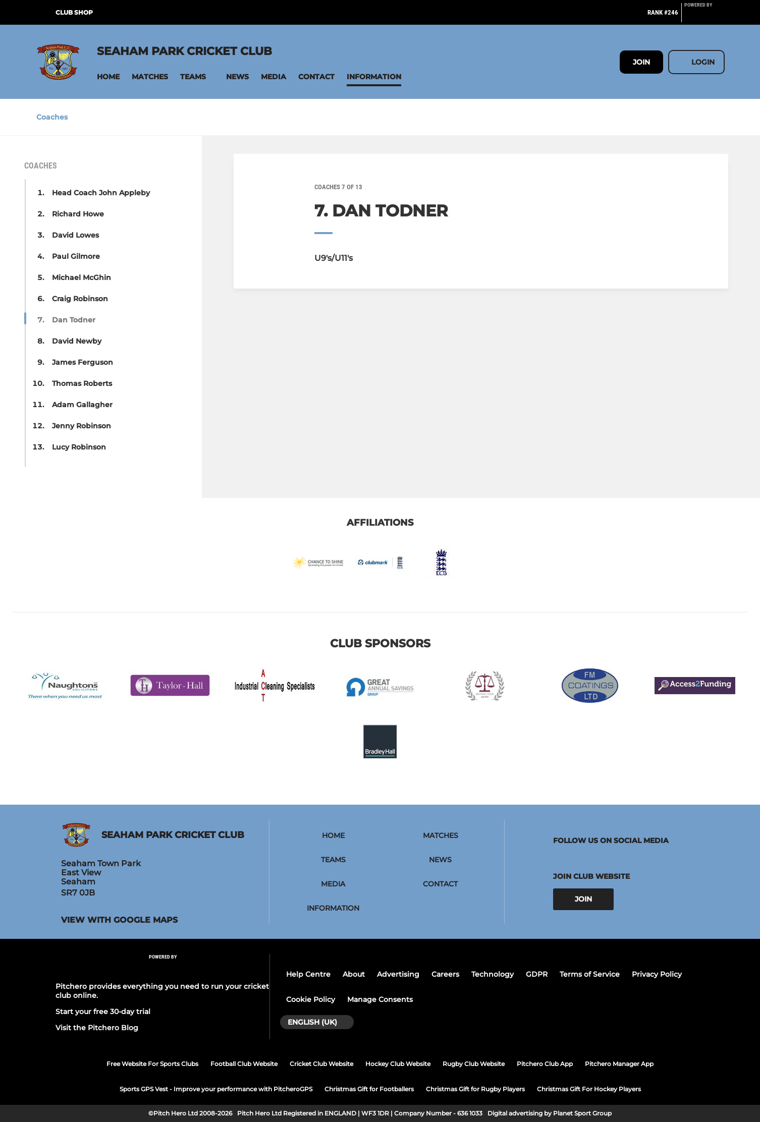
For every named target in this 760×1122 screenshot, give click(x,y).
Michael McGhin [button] (81, 277)
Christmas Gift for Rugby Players (475, 1089)
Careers (445, 974)
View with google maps (119, 920)
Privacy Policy (657, 974)
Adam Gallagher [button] (82, 404)
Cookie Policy (310, 999)
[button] (108, 77)
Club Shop (74, 12)
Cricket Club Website (321, 1064)
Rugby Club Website (474, 1064)
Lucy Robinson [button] (79, 447)
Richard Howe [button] (78, 213)
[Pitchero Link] (704, 17)
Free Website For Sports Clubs (152, 1064)
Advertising (398, 974)
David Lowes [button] (75, 235)
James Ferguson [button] (82, 362)
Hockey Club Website (397, 1064)
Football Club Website (244, 1064)
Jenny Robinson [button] (81, 425)
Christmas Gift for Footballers (369, 1089)
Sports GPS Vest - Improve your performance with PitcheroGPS (216, 1089)
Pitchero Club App (545, 1064)
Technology (492, 974)
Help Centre (308, 974)
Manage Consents (380, 999)
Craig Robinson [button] (80, 298)
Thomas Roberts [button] (82, 383)
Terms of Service (590, 974)
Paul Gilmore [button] (76, 256)
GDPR (537, 974)
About (354, 974)
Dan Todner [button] (73, 319)
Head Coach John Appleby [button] (101, 192)
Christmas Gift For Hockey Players (589, 1089)
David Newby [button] (76, 341)
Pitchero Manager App (619, 1064)
